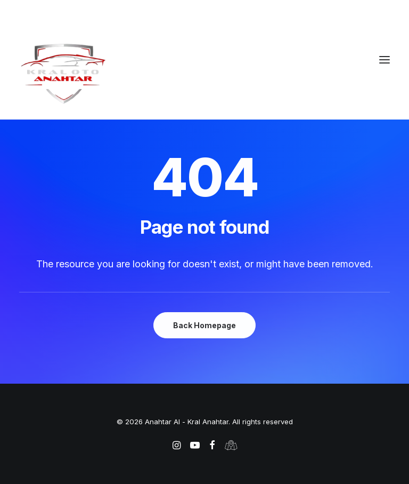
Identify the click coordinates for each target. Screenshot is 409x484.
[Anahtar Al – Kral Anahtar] (204, 73)
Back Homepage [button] (204, 325)
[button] (384, 60)
